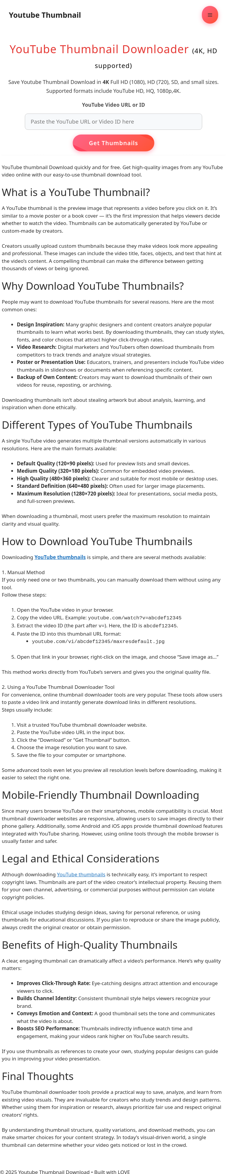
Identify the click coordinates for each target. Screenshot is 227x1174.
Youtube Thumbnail (45, 15)
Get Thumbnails (113, 143)
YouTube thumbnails (81, 872)
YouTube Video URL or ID (113, 104)
